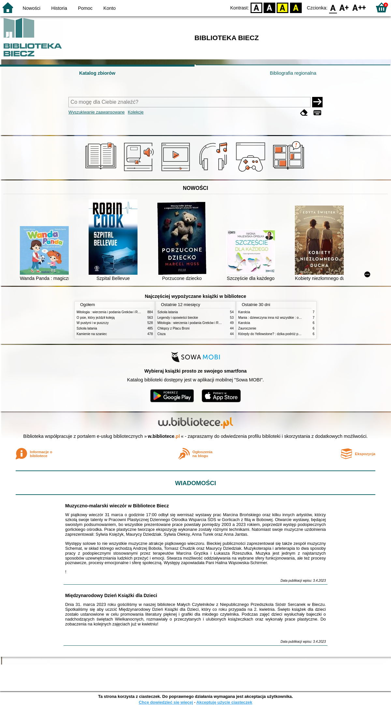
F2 (359, 7)
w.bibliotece (164, 436)
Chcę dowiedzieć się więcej (166, 702)
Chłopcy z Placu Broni (173, 328)
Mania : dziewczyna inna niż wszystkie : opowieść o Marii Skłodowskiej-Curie (294, 317)
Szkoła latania (87, 328)
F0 (333, 7)
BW (269, 7)
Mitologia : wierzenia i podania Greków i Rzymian (112, 312)
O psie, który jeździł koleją (96, 317)
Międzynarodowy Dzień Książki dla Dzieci (111, 595)
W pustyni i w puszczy (93, 323)
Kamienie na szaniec (92, 334)
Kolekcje (135, 112)
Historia (59, 8)
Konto (109, 8)
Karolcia (244, 312)
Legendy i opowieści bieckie (177, 317)
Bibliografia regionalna (293, 73)
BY (295, 7)
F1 (344, 7)
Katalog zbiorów (97, 73)
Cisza (161, 334)
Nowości (31, 8)
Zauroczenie (247, 328)
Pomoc (85, 8)
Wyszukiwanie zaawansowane (96, 112)
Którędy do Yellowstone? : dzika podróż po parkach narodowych (284, 334)
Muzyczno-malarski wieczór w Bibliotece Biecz (117, 505)
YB (282, 7)
